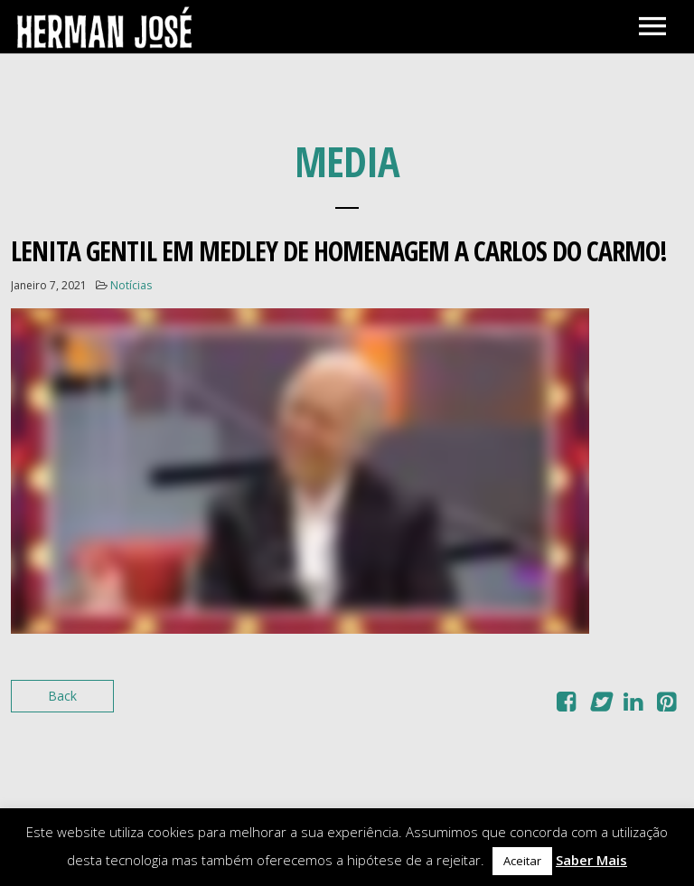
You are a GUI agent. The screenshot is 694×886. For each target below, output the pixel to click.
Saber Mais (591, 860)
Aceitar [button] (522, 861)
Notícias (131, 285)
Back (62, 695)
